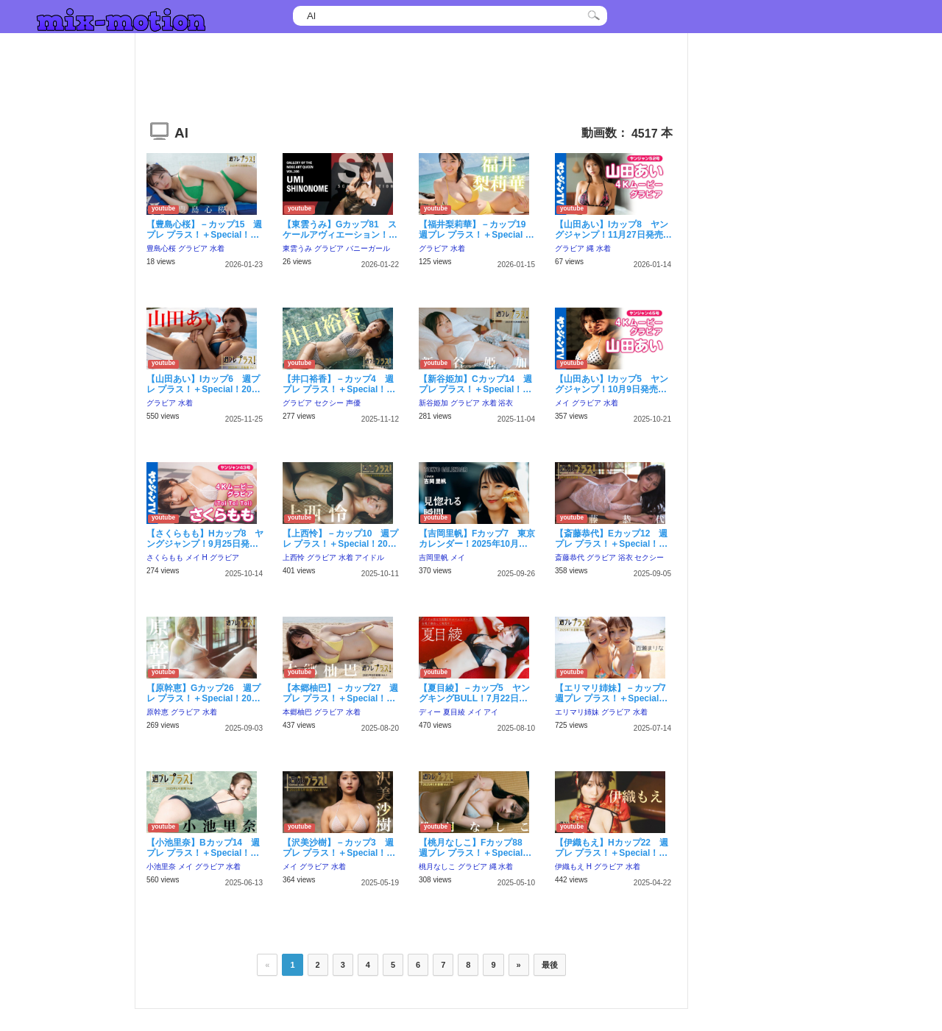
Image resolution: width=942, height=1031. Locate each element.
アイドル (369, 557)
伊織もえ (569, 866)
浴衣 (505, 403)
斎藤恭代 (569, 557)
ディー (430, 712)
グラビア (193, 248)
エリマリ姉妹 (577, 712)
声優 (353, 403)
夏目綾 (454, 712)
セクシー (329, 403)
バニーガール (368, 248)
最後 (550, 964)
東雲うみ (297, 248)
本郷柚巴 (297, 712)
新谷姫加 (433, 403)
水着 (217, 248)
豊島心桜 (161, 248)
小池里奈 (161, 866)
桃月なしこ (437, 866)
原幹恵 (157, 712)
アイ (491, 712)
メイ (562, 403)
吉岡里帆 (433, 557)
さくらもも (164, 557)
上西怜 (294, 557)
